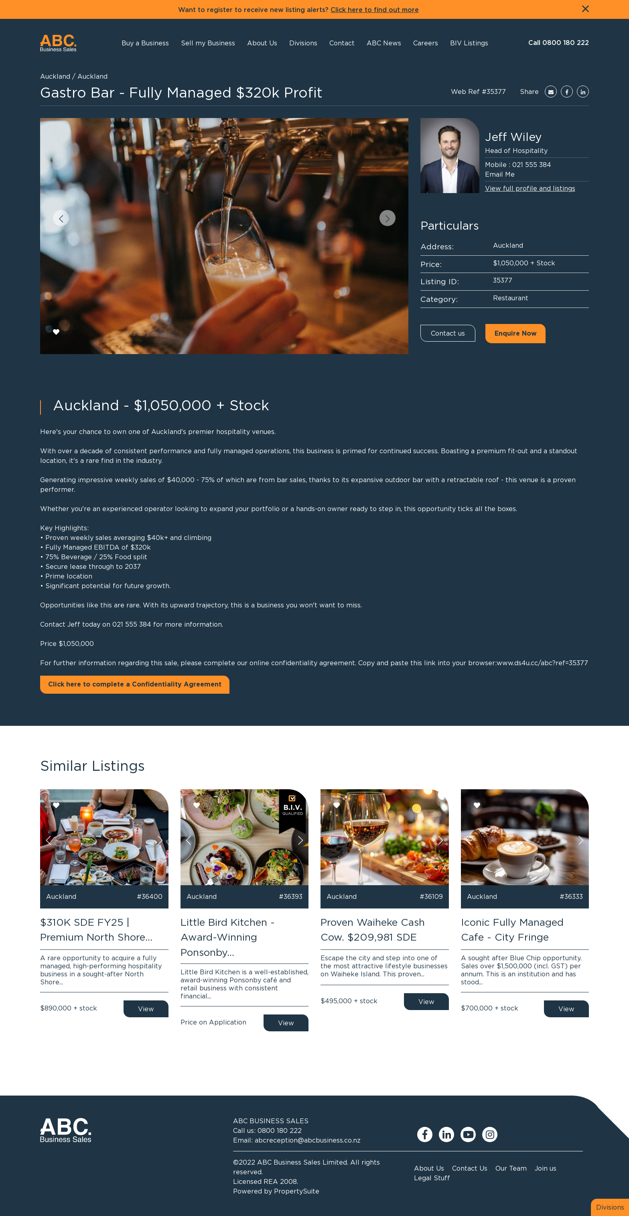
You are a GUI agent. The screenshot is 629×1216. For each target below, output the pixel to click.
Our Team (511, 1168)
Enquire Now (516, 333)
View (146, 1008)
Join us (545, 1168)
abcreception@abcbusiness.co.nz (308, 1140)
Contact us (448, 333)
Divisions (610, 1207)
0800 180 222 (280, 1130)
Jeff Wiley (513, 137)
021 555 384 (531, 164)
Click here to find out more (375, 10)
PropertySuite (296, 1191)
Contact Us (469, 1168)
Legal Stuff (432, 1177)
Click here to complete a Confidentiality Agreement (134, 684)
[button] (262, 43)
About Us (429, 1168)
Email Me (500, 174)
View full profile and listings (530, 188)
